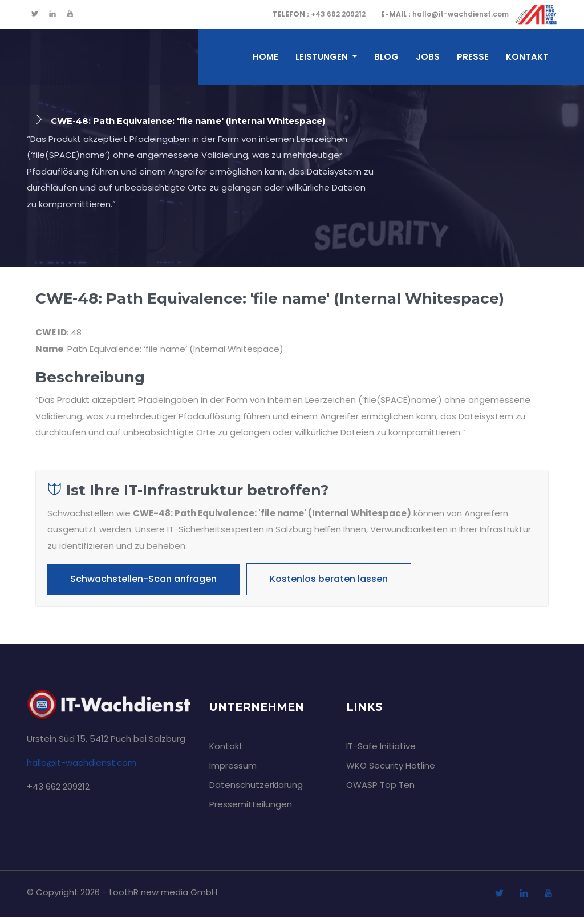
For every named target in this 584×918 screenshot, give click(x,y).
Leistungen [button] (322, 57)
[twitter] (35, 14)
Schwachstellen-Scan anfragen (143, 578)
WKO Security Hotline (390, 766)
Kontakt (527, 57)
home (265, 57)
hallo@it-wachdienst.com (445, 14)
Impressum (233, 766)
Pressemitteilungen (250, 805)
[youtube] (70, 14)
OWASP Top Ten (380, 785)
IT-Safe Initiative (381, 747)
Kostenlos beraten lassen (329, 578)
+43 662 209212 (319, 14)
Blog (386, 57)
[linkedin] (52, 14)
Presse (473, 57)
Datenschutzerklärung (256, 785)
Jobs (428, 57)
